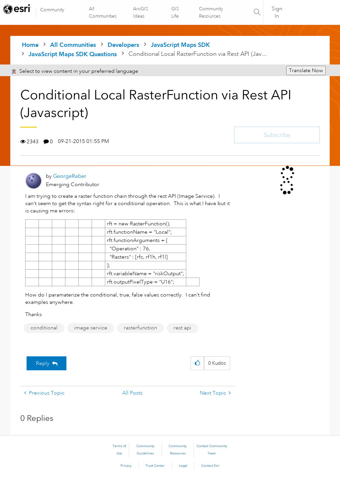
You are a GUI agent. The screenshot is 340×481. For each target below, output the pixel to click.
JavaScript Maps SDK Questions (73, 54)
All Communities (103, 12)
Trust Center (155, 466)
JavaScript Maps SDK (180, 44)
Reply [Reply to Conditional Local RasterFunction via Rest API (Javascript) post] (42, 363)
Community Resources (211, 12)
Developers (123, 44)
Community (52, 10)
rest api (182, 327)
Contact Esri (210, 466)
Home (30, 44)
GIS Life (175, 12)
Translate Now (306, 70)
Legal (183, 466)
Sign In (277, 12)
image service (90, 327)
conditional (44, 327)
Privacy (126, 466)
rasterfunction (140, 327)
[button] (197, 363)
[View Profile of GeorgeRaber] (69, 176)
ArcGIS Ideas (140, 12)
